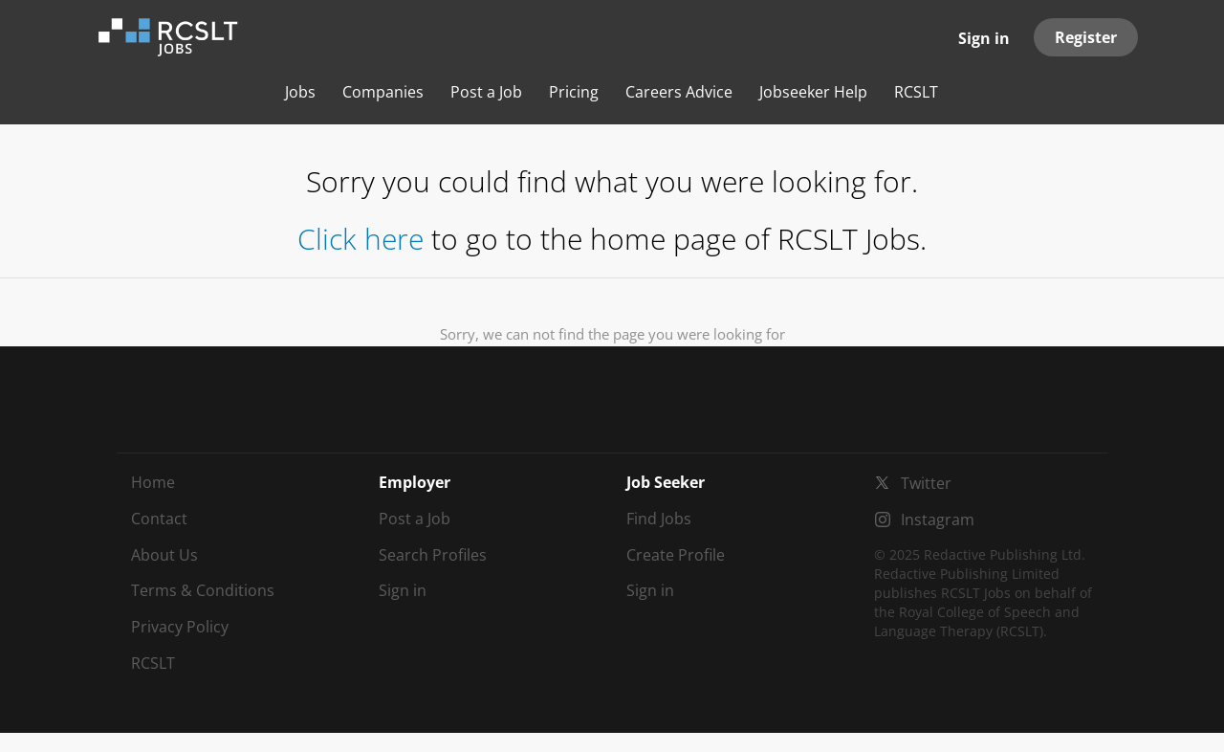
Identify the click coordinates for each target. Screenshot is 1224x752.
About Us (164, 554)
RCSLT (153, 663)
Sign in (984, 38)
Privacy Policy (180, 626)
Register (1086, 37)
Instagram (937, 519)
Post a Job (414, 518)
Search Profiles (433, 554)
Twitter (926, 483)
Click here (360, 238)
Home (153, 482)
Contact (159, 518)
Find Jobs (658, 518)
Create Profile (675, 554)
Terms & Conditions (202, 590)
